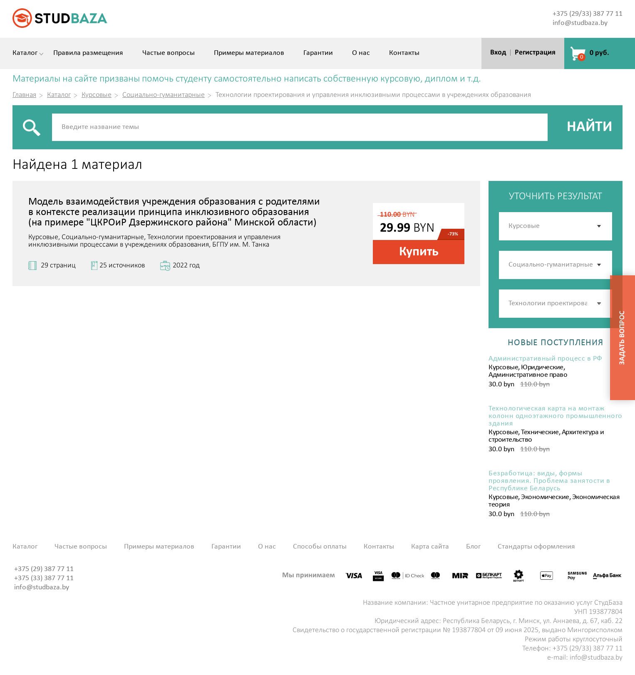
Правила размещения (88, 53)
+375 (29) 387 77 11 (44, 569)
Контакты (404, 53)
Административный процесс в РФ (546, 359)
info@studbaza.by (580, 23)
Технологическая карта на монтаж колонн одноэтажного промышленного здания (556, 416)
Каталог (24, 53)
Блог (473, 547)
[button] (599, 303)
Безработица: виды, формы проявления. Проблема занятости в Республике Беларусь (549, 481)
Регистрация (535, 53)
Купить (419, 252)
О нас (361, 53)
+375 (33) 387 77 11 (44, 578)
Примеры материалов (249, 53)
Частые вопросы (168, 53)
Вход (498, 53)
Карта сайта (430, 547)
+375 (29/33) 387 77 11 (588, 14)
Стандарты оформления (536, 547)
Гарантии (318, 53)
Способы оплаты (320, 547)
